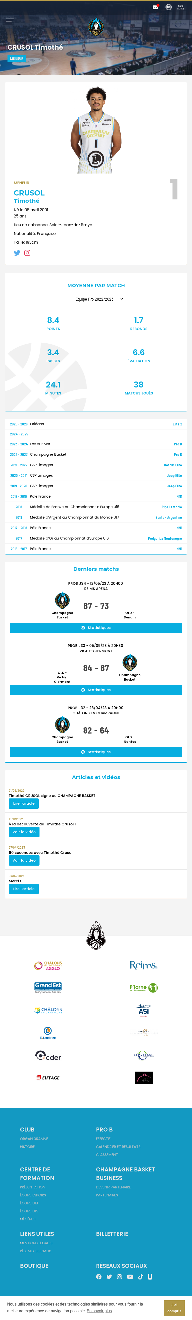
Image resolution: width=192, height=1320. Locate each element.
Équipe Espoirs (33, 1195)
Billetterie (112, 1234)
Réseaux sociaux (35, 1251)
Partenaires (107, 1195)
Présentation (32, 1187)
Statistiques (96, 627)
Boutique (34, 1266)
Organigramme (34, 1138)
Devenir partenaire (113, 1187)
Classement (107, 1154)
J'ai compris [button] (175, 1308)
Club (27, 1129)
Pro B (104, 1129)
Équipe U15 (29, 1211)
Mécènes (28, 1219)
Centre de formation (37, 1173)
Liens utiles (37, 1234)
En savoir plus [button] (99, 1311)
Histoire (27, 1146)
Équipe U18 (29, 1203)
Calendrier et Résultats (118, 1146)
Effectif (103, 1138)
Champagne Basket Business (125, 1173)
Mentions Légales (36, 1243)
